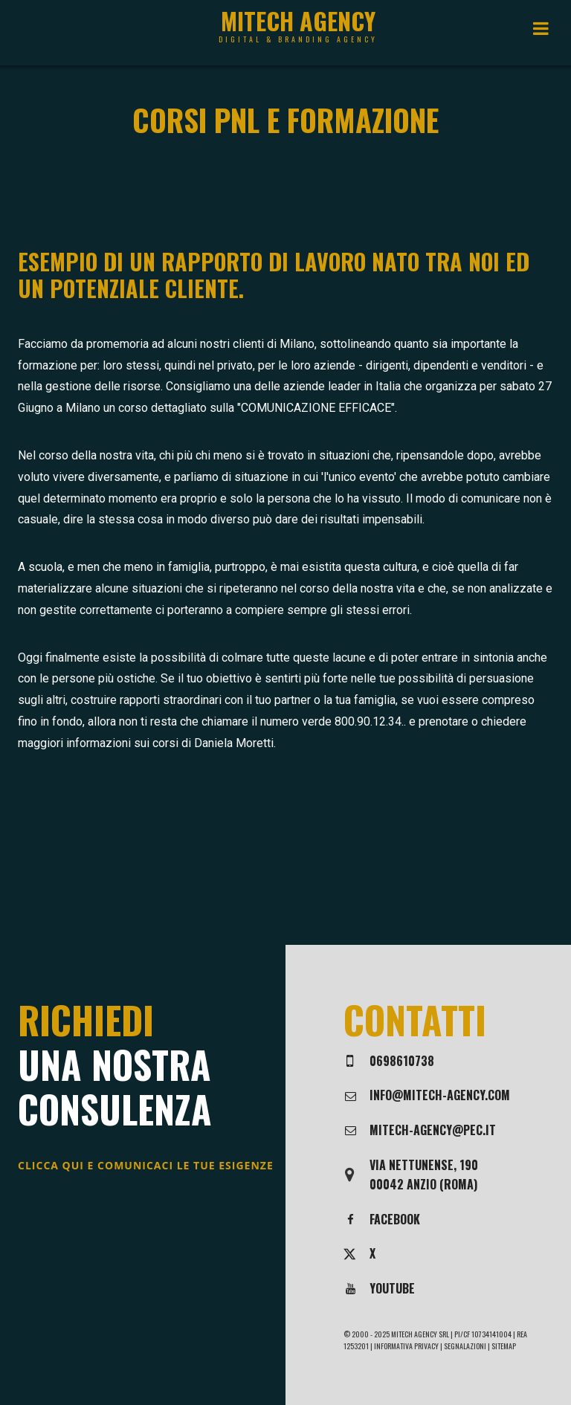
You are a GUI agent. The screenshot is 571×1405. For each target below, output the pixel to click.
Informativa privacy (406, 1345)
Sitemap (503, 1345)
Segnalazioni (466, 1345)
